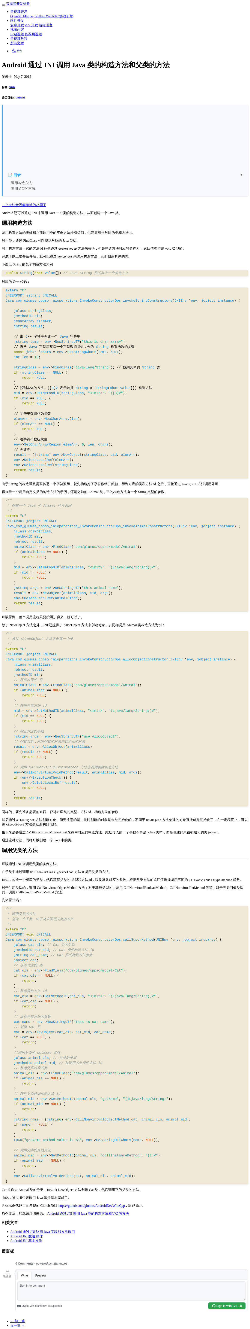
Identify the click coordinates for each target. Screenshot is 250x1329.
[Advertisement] (125, 140)
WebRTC (52, 16)
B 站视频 (17, 34)
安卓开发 (17, 25)
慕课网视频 (33, 34)
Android (20, 97)
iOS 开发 (31, 25)
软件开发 (17, 20)
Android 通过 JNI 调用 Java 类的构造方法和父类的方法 (88, 1213)
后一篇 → (17, 1325)
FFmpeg (28, 16)
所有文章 (17, 43)
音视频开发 (18, 11)
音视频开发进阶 (18, 4)
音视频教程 (18, 38)
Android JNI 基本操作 (26, 1241)
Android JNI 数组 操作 (26, 1236)
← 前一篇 (17, 1321)
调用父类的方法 (23, 188)
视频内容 (17, 29)
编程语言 (46, 25)
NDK (12, 87)
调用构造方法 (21, 183)
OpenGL (16, 16)
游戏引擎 (66, 16)
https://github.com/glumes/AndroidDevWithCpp (91, 1205)
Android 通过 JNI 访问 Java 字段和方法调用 (42, 1232)
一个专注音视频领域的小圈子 (24, 205)
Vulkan (40, 16)
